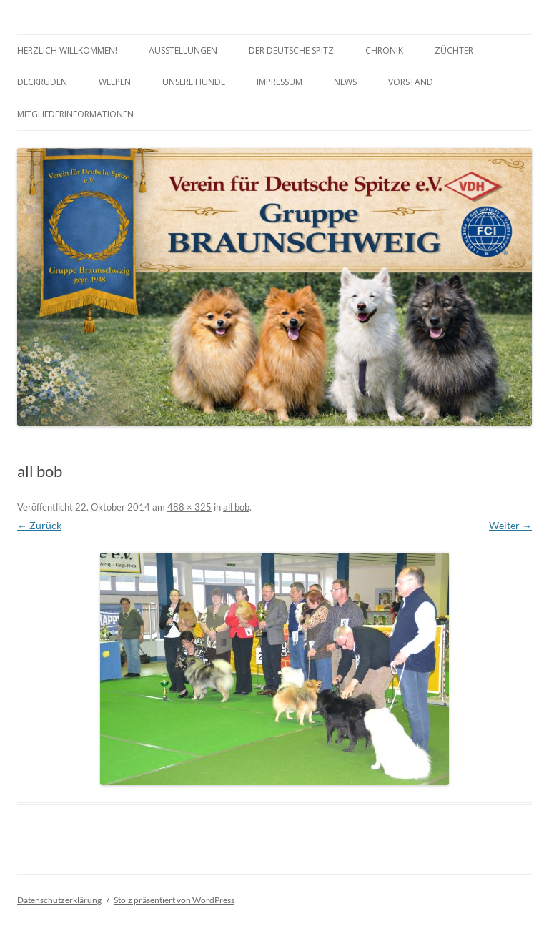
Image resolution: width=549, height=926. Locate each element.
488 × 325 (189, 507)
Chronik (384, 50)
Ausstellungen (183, 50)
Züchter (454, 50)
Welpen (115, 82)
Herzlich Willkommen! (67, 50)
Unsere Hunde (193, 82)
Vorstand (410, 82)
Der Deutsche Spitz (291, 50)
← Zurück (39, 525)
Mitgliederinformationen (75, 114)
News (345, 82)
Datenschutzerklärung (59, 900)
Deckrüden (42, 82)
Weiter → (510, 525)
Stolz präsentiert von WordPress (174, 900)
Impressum (279, 82)
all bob (236, 507)
